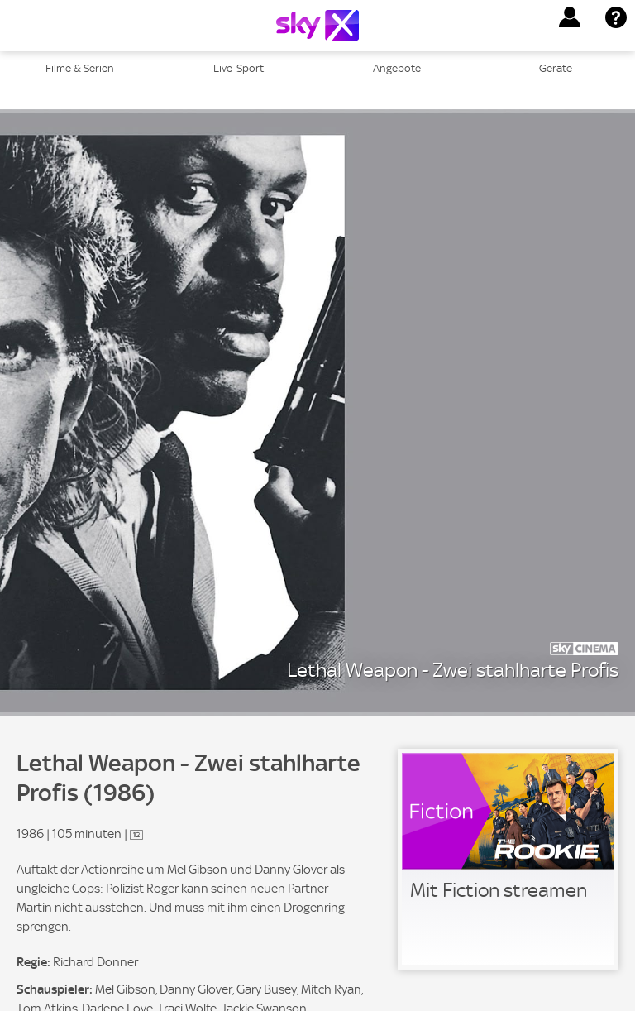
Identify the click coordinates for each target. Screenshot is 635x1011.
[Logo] (317, 25)
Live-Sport (238, 68)
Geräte (555, 68)
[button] (569, 17)
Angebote (397, 68)
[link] (508, 859)
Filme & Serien (79, 68)
